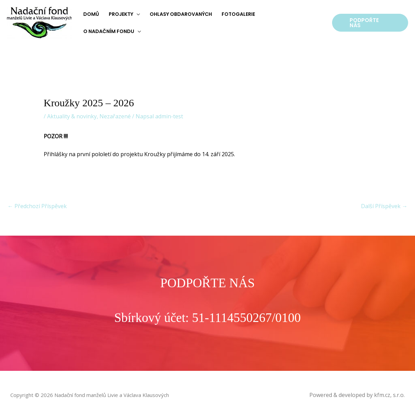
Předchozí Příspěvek (37, 206)
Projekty (121, 14)
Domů (91, 14)
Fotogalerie (238, 14)
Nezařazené (115, 116)
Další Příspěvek (384, 206)
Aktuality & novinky (72, 116)
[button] (370, 23)
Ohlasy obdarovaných (181, 14)
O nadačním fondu (108, 31)
